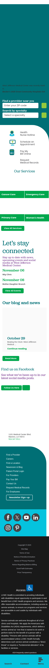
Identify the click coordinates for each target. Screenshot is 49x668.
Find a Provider (13, 456)
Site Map (24, 551)
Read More (11, 359)
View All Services (13, 228)
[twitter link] (17, 519)
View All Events (13, 291)
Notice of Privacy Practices (24, 562)
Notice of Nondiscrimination (24, 558)
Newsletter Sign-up (19, 499)
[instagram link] (8, 529)
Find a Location (13, 464)
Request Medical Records (18, 489)
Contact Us (11, 485)
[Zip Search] (44, 105)
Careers (9, 460)
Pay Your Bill (12, 481)
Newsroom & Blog (14, 468)
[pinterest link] (17, 529)
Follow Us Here (12, 389)
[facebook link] (8, 519)
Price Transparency (24, 574)
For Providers (12, 477)
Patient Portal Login (15, 473)
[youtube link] (26, 519)
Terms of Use (24, 554)
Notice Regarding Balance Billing (24, 566)
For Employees (13, 493)
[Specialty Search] (44, 115)
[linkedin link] (36, 519)
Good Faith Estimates (24, 570)
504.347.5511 (14, 441)
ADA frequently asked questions (24, 654)
